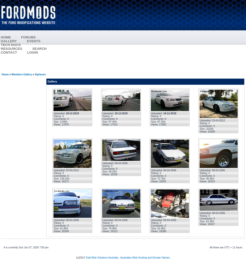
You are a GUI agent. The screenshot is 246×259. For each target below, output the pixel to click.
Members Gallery (21, 74)
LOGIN (32, 52)
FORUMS (33, 37)
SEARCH (39, 49)
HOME (6, 37)
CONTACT (9, 52)
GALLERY (9, 41)
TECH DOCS (11, 45)
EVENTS (38, 41)
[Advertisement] (153, 36)
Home (5, 74)
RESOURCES (16, 49)
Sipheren (40, 74)
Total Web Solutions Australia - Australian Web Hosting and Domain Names (127, 257)
